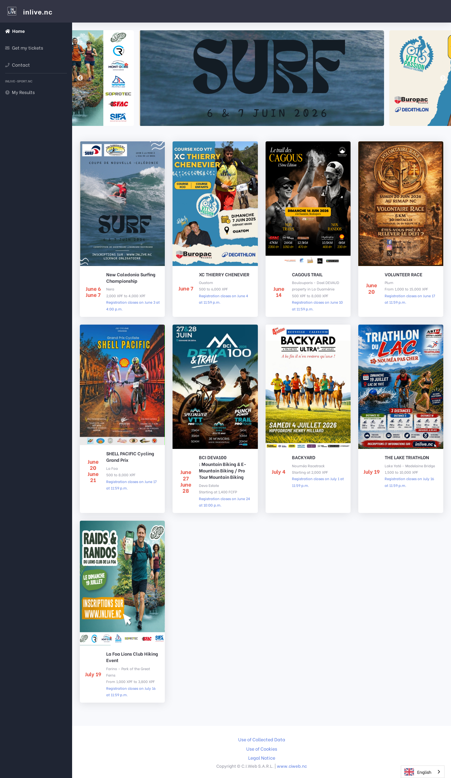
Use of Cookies (261, 748)
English (417, 772)
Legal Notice (261, 757)
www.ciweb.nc (292, 766)
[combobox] (423, 771)
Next (443, 78)
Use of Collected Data (261, 739)
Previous (80, 78)
